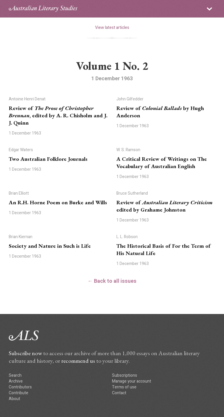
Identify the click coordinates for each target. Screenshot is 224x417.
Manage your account (131, 381)
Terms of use (124, 387)
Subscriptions (124, 375)
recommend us (78, 360)
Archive (16, 381)
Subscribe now (25, 353)
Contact (119, 393)
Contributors (20, 387)
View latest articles (112, 28)
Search (15, 375)
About (14, 399)
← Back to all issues (112, 281)
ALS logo (43, 9)
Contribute (18, 393)
